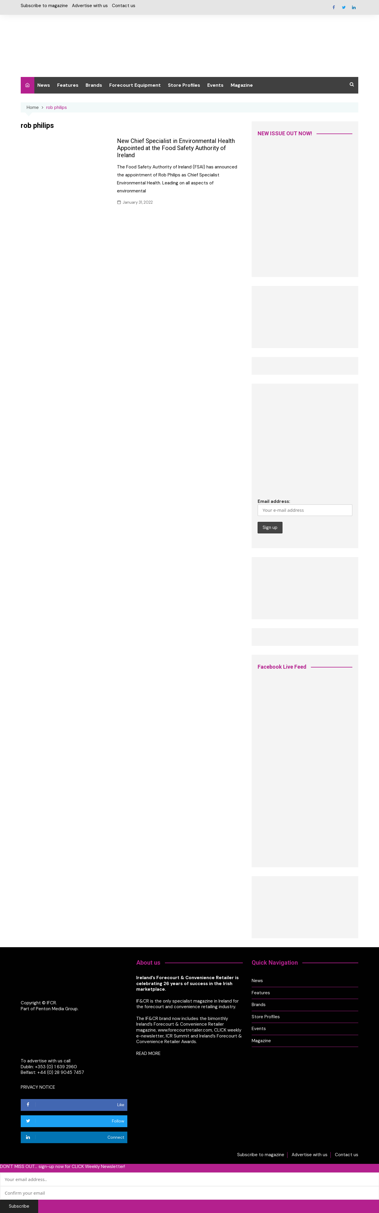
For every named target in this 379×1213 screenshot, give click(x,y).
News (43, 85)
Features (67, 85)
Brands (94, 85)
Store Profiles (184, 85)
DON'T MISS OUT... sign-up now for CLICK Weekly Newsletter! (62, 1166)
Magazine (242, 85)
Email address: (305, 507)
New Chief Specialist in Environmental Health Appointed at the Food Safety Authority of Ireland (176, 148)
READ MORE (148, 1053)
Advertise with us (90, 6)
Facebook (333, 7)
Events (215, 85)
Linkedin (353, 7)
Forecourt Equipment (135, 85)
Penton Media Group (57, 1008)
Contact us (123, 6)
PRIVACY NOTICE (38, 1087)
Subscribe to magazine (44, 6)
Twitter (343, 7)
